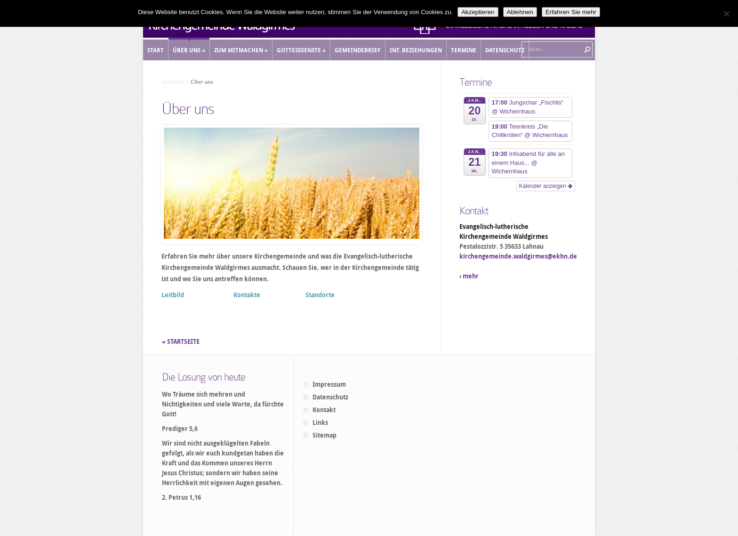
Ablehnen (520, 12)
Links (320, 422)
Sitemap (325, 435)
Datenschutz (330, 397)
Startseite (172, 81)
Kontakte (246, 295)
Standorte (320, 295)
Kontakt (324, 410)
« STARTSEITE (181, 341)
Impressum (329, 384)
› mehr (469, 276)
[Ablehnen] (726, 13)
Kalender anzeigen (545, 186)
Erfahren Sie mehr (570, 12)
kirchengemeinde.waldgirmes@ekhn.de (518, 256)
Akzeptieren (477, 12)
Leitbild (172, 295)
